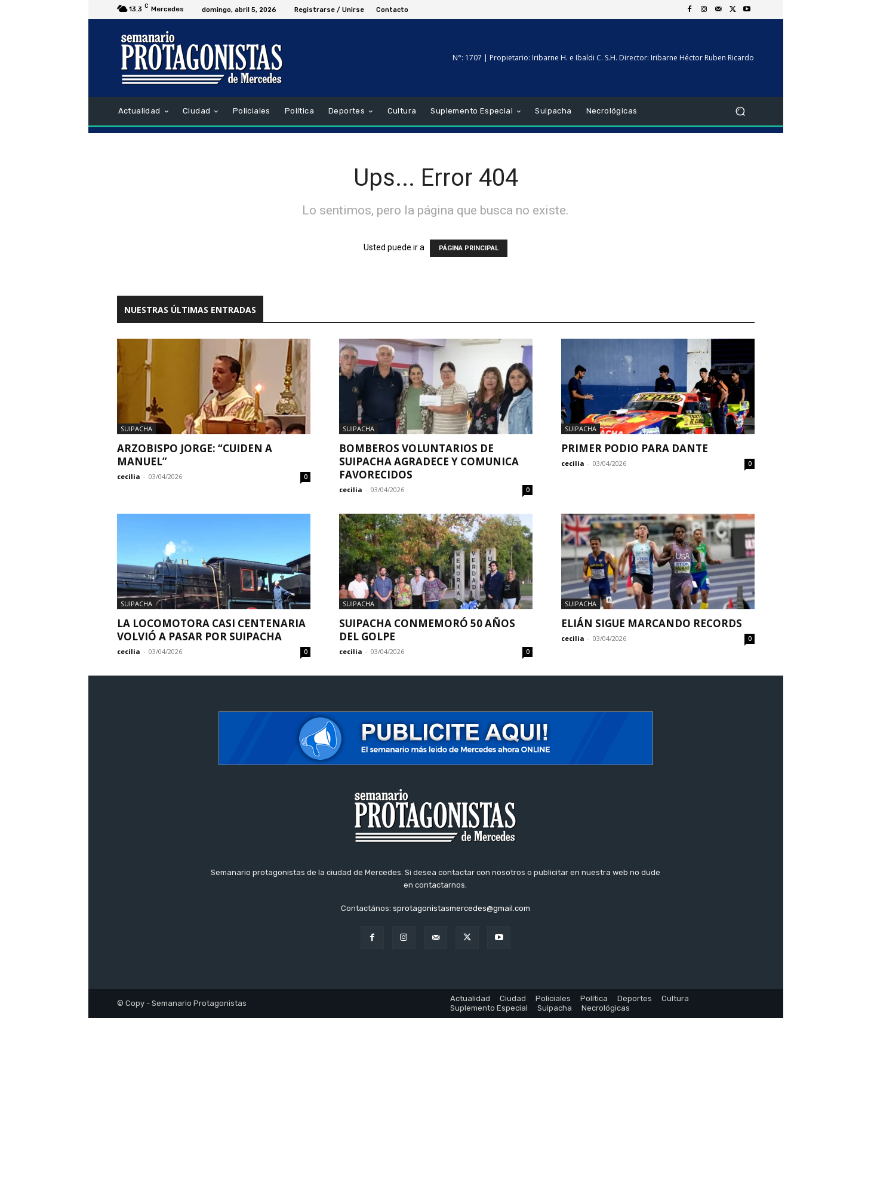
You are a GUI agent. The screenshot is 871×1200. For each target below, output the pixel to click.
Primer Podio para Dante (634, 448)
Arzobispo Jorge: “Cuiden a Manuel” (194, 454)
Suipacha (136, 428)
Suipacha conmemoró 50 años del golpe (427, 629)
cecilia (128, 476)
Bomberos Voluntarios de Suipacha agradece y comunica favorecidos (429, 461)
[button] (741, 111)
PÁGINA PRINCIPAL (468, 248)
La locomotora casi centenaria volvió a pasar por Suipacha (211, 629)
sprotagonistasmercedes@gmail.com (461, 908)
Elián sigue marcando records (651, 623)
